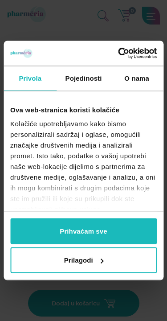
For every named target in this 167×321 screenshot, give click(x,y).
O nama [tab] (136, 78)
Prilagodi (84, 260)
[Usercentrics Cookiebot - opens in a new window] (119, 53)
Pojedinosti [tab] (83, 78)
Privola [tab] (30, 78)
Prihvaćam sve (83, 231)
